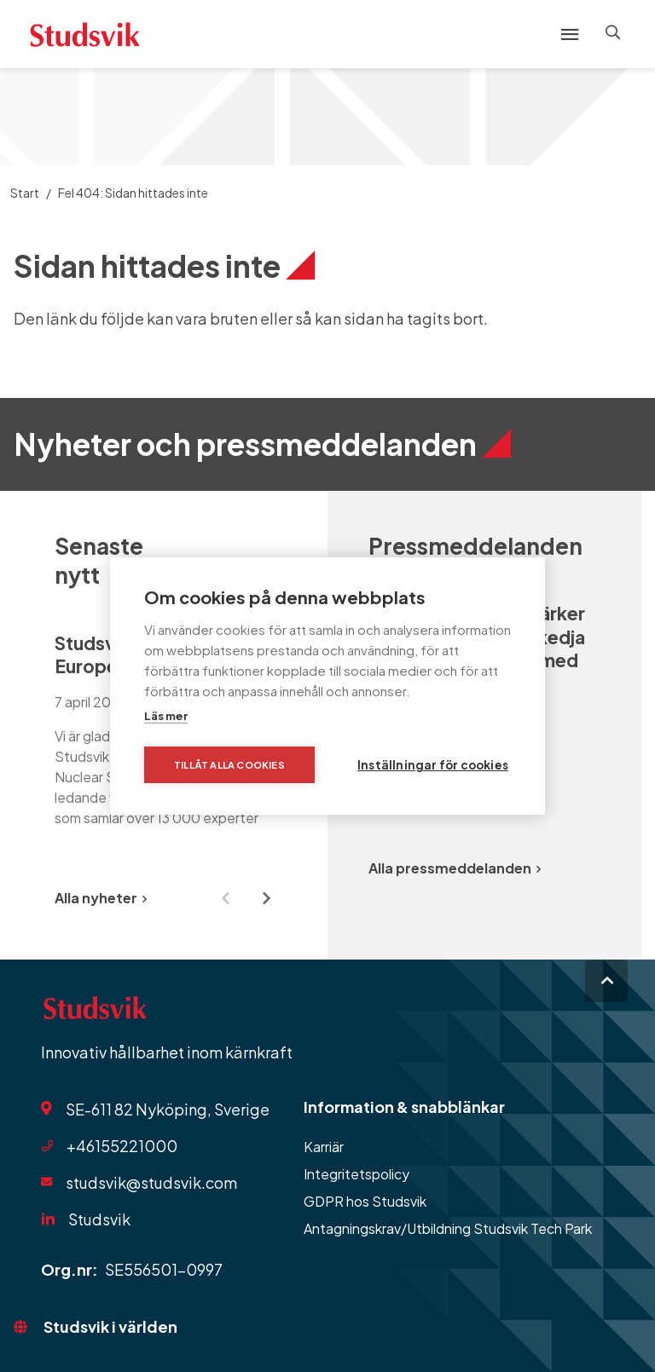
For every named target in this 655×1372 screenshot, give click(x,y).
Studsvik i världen (110, 1326)
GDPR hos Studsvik (365, 1201)
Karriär (324, 1147)
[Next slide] (266, 898)
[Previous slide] (225, 898)
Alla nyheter (101, 898)
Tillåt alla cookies (229, 764)
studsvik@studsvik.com (151, 1182)
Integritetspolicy (356, 1174)
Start (24, 192)
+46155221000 (122, 1146)
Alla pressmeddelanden (454, 868)
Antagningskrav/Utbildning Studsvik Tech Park (448, 1228)
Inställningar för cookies (432, 765)
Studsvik (99, 1219)
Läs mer (166, 716)
